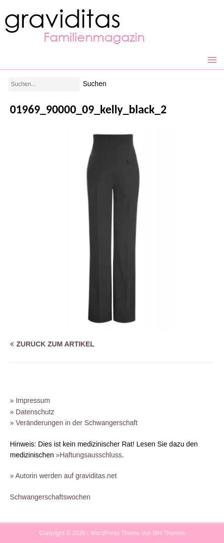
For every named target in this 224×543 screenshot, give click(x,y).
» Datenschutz (32, 412)
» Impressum (30, 400)
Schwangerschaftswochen (50, 497)
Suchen (94, 84)
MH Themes (169, 533)
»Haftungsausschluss (89, 455)
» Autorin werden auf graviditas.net (63, 476)
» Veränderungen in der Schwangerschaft (74, 423)
